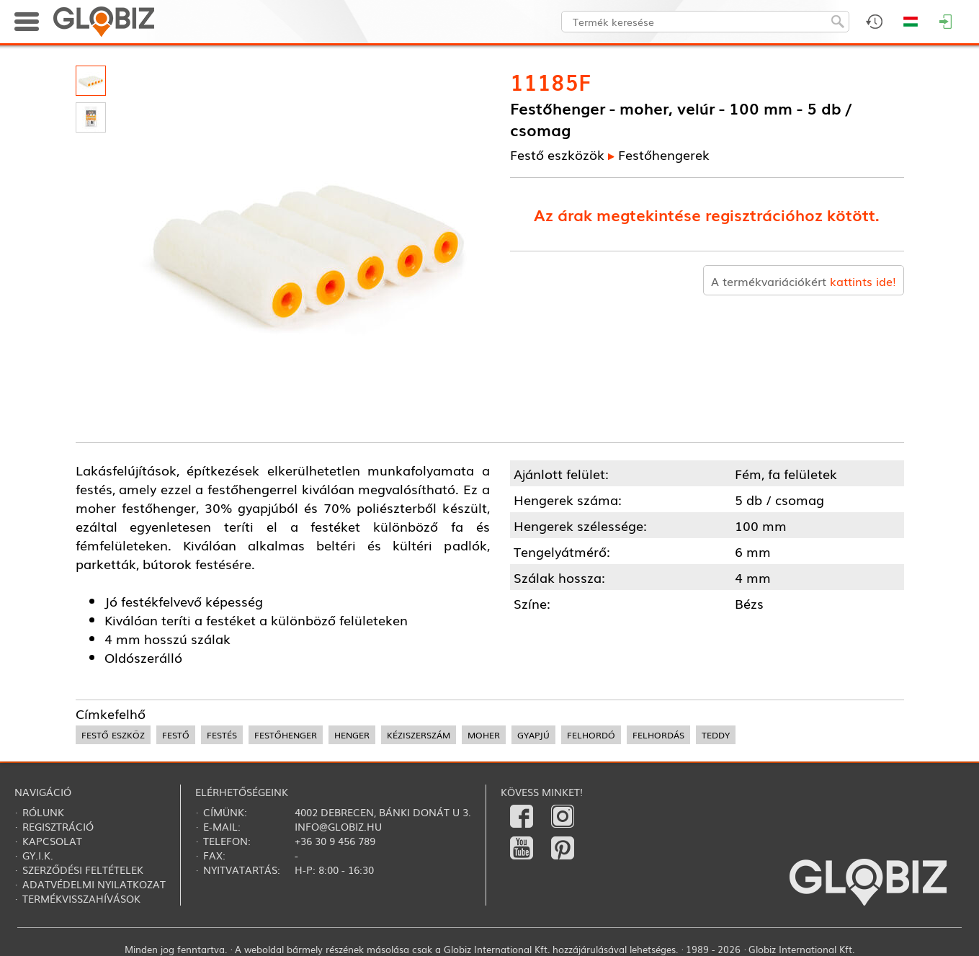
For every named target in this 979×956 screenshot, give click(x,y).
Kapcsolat (52, 841)
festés (222, 734)
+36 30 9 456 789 (335, 841)
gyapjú (533, 734)
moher (484, 734)
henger (352, 734)
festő (175, 734)
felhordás (658, 734)
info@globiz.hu (338, 826)
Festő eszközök (557, 154)
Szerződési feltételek (82, 869)
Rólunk (43, 812)
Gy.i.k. (37, 855)
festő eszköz (113, 734)
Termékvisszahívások (81, 898)
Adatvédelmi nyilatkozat (94, 884)
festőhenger (285, 734)
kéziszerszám (418, 734)
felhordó (591, 734)
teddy (716, 734)
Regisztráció (58, 826)
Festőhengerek (664, 154)
